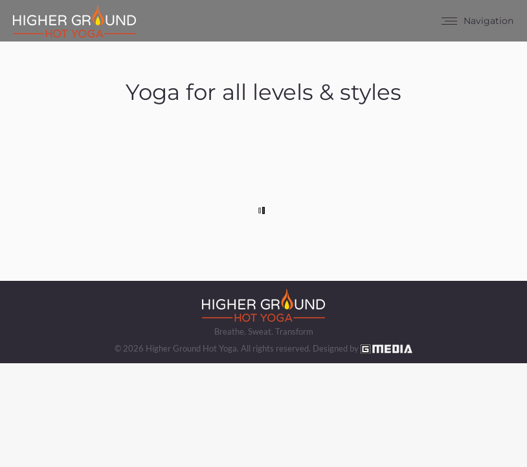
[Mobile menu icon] (477, 20)
